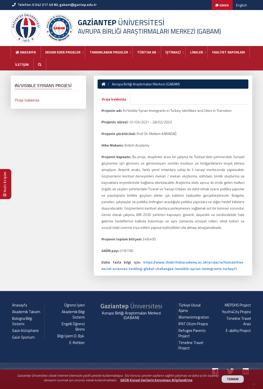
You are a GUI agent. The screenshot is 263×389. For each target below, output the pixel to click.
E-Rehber (77, 343)
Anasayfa (25, 52)
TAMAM (233, 379)
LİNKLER (196, 52)
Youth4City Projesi (236, 312)
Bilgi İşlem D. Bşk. (71, 336)
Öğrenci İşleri (74, 305)
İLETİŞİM (22, 64)
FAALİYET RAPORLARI (228, 52)
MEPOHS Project (238, 305)
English (241, 5)
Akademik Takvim (26, 312)
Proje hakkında (114, 99)
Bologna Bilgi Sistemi (22, 321)
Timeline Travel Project (191, 345)
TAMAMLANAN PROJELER (109, 52)
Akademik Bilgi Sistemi (73, 314)
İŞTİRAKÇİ (173, 52)
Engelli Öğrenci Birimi (73, 326)
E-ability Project (238, 330)
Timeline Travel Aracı (238, 321)
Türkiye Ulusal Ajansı (190, 307)
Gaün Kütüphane (25, 330)
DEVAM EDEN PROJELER (62, 52)
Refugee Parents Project (192, 333)
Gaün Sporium (23, 337)
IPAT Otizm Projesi (193, 324)
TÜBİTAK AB (146, 52)
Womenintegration (194, 317)
